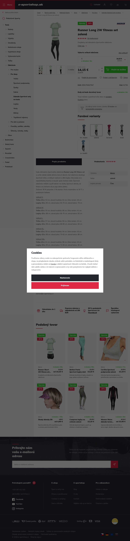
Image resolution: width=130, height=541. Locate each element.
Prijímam (65, 286)
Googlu (53, 264)
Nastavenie (65, 278)
